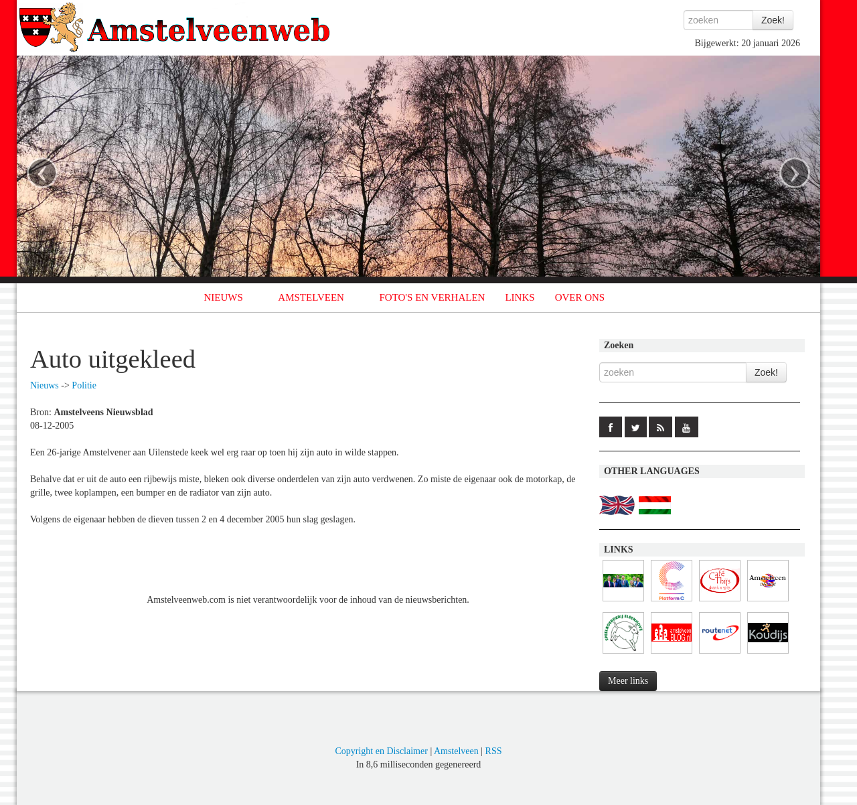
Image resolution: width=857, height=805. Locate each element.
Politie (84, 385)
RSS (493, 751)
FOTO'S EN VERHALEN (432, 297)
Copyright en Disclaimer (381, 751)
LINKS (519, 297)
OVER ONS (580, 297)
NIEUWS (223, 297)
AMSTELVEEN (311, 297)
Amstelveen (456, 751)
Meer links (628, 681)
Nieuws (44, 385)
